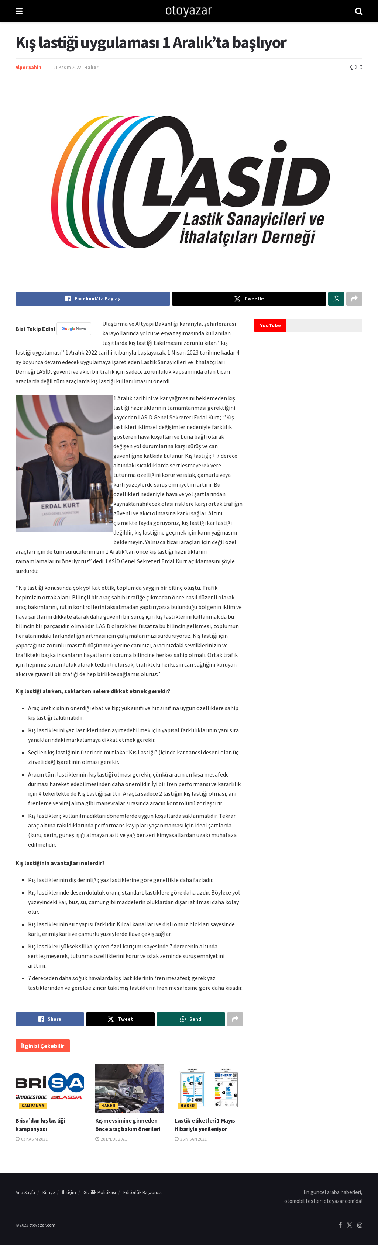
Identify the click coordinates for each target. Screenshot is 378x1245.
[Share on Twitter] (249, 299)
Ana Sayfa (25, 1192)
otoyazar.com (42, 1225)
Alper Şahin (28, 67)
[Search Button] (358, 11)
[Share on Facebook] (93, 299)
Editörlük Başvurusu (143, 1192)
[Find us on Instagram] (359, 1225)
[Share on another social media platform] (354, 299)
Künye (48, 1192)
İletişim (69, 1192)
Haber (91, 67)
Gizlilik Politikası (99, 1192)
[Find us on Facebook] (340, 1225)
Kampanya (32, 1105)
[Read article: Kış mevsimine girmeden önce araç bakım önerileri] (129, 1088)
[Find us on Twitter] (350, 1225)
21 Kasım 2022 (67, 67)
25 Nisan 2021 (191, 1139)
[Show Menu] (19, 11)
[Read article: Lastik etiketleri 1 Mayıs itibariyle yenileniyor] (209, 1088)
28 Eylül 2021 (111, 1139)
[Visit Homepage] (188, 11)
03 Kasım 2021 (32, 1139)
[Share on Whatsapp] (336, 299)
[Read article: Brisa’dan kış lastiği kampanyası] (50, 1088)
